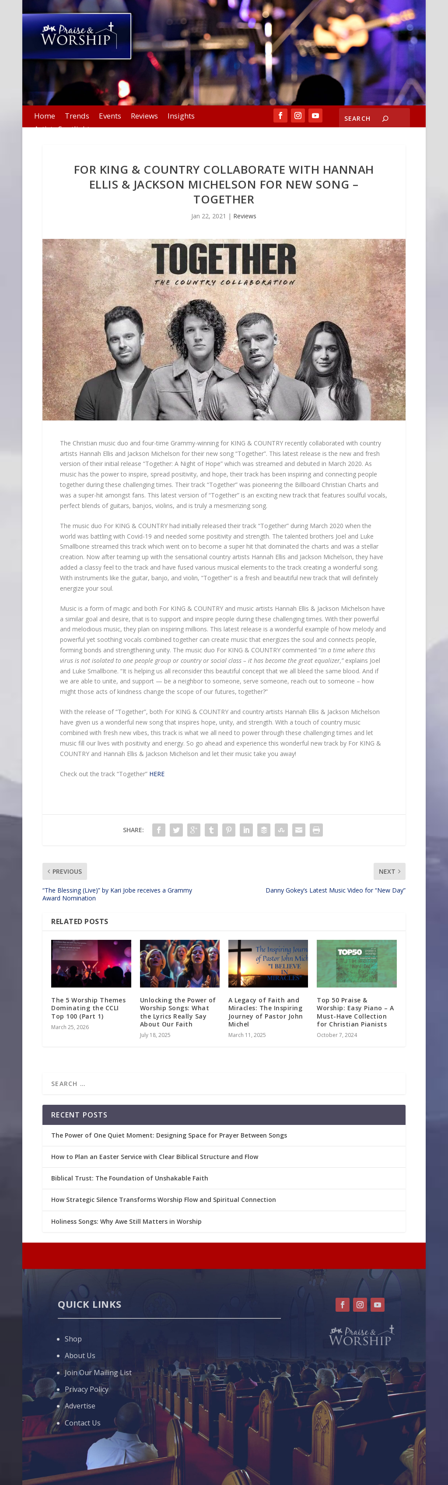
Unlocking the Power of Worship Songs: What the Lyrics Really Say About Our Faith (178, 1012)
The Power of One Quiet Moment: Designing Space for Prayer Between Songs (169, 1135)
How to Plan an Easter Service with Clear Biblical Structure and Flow (154, 1156)
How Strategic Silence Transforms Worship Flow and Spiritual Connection (163, 1199)
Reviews (144, 117)
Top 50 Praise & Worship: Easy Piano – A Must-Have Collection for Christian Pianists (355, 1012)
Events (110, 117)
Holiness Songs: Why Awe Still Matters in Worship (126, 1221)
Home (44, 117)
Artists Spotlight (62, 130)
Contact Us (83, 1423)
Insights (181, 117)
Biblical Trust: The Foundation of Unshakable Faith (129, 1178)
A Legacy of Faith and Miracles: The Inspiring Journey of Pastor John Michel (265, 1012)
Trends (77, 117)
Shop (73, 1339)
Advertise (80, 1406)
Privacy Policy (86, 1389)
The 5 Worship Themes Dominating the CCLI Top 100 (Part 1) (88, 1008)
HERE (156, 774)
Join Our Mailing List (98, 1372)
